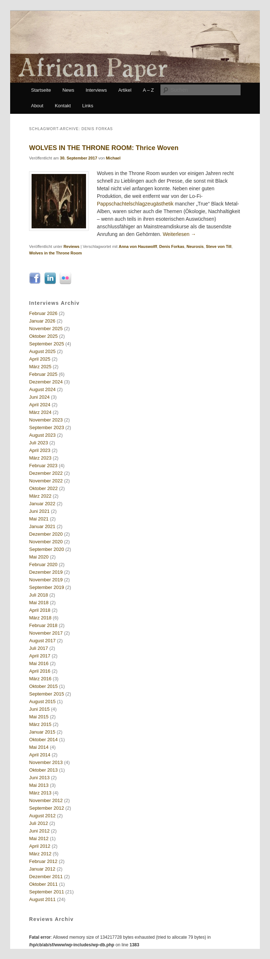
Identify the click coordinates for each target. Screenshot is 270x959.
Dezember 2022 (46, 473)
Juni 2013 (39, 777)
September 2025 (46, 343)
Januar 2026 (42, 321)
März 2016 (40, 678)
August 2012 (42, 815)
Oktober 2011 (43, 884)
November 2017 (46, 633)
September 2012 (46, 808)
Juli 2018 (38, 595)
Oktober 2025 (43, 336)
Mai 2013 (38, 785)
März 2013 (40, 793)
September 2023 (46, 427)
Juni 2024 (39, 397)
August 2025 (42, 351)
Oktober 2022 (43, 488)
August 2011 (42, 899)
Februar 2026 (43, 313)
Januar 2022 (42, 503)
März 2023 (40, 458)
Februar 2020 (43, 564)
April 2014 (39, 754)
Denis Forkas (171, 246)
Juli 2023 (38, 442)
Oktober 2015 (43, 686)
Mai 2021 (38, 519)
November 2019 (46, 579)
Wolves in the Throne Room (55, 253)
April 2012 (39, 846)
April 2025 (39, 359)
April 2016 (39, 671)
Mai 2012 (38, 838)
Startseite (41, 90)
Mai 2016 (38, 663)
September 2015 (46, 694)
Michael (113, 158)
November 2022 (46, 480)
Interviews (96, 90)
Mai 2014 (38, 747)
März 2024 (40, 412)
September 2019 (46, 587)
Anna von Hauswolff (138, 246)
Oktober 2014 (43, 739)
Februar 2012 (43, 861)
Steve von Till (219, 246)
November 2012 (46, 800)
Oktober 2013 (43, 770)
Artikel (124, 90)
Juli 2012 (38, 823)
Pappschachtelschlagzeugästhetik (135, 204)
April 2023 (39, 450)
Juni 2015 (39, 709)
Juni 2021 (39, 511)
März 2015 (40, 724)
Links (87, 105)
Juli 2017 (38, 648)
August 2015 (42, 701)
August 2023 (42, 435)
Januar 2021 (42, 526)
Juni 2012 (39, 831)
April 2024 (39, 404)
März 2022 (40, 496)
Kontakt (63, 105)
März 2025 (40, 366)
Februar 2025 (43, 374)
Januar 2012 (42, 869)
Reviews (71, 246)
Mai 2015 (38, 716)
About (37, 105)
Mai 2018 (38, 602)
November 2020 (46, 541)
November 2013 (46, 762)
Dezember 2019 (46, 572)
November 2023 (46, 420)
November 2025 (46, 328)
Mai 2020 (38, 557)
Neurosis (195, 246)
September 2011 (46, 891)
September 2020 (46, 549)
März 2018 (40, 617)
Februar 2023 (43, 465)
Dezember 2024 (46, 382)
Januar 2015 (42, 732)
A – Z (148, 90)
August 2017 (42, 640)
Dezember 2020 (46, 534)
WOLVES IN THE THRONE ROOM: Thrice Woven (103, 147)
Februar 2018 (43, 625)
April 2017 (39, 656)
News (68, 90)
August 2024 (42, 389)
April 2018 (39, 610)
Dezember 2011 (46, 876)
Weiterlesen (179, 234)
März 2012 (40, 853)
